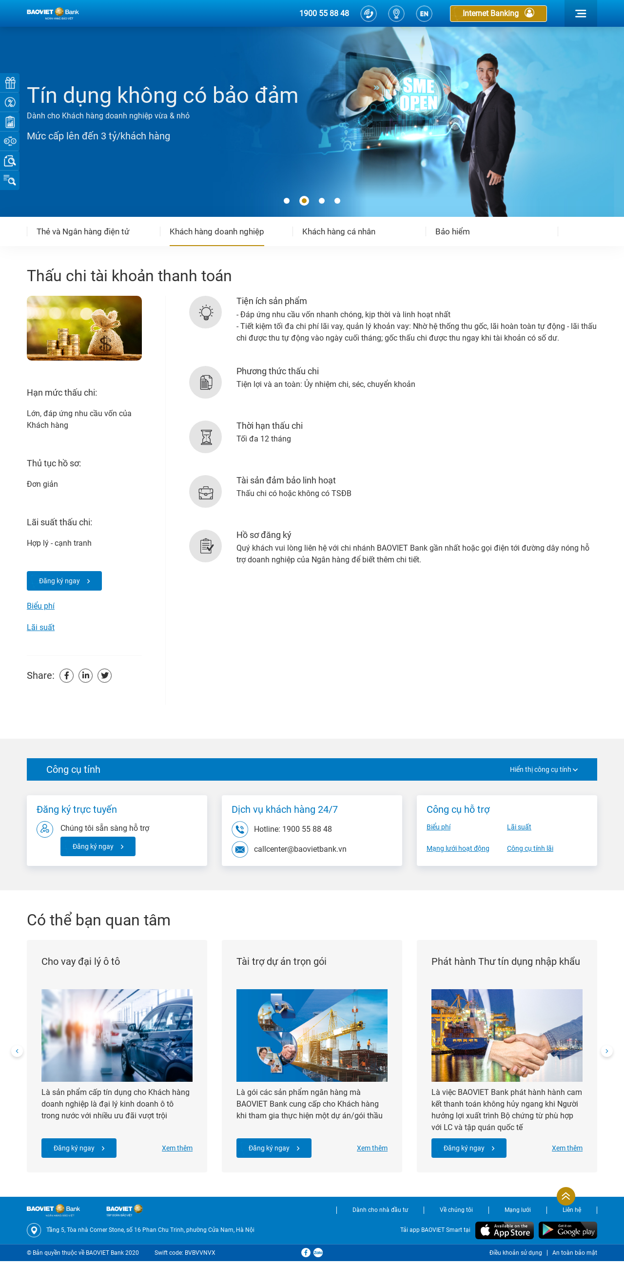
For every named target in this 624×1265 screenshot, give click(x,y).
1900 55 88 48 (324, 13)
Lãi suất (41, 627)
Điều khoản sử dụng (515, 1256)
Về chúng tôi (456, 1214)
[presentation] (17, 1053)
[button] (286, 201)
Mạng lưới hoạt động (458, 848)
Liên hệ (572, 1214)
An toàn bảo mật (574, 1256)
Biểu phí (41, 606)
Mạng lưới (518, 1214)
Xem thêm (175, 1150)
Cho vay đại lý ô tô (82, 963)
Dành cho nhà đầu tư (380, 1214)
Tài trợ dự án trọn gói (283, 963)
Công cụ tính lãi (530, 848)
